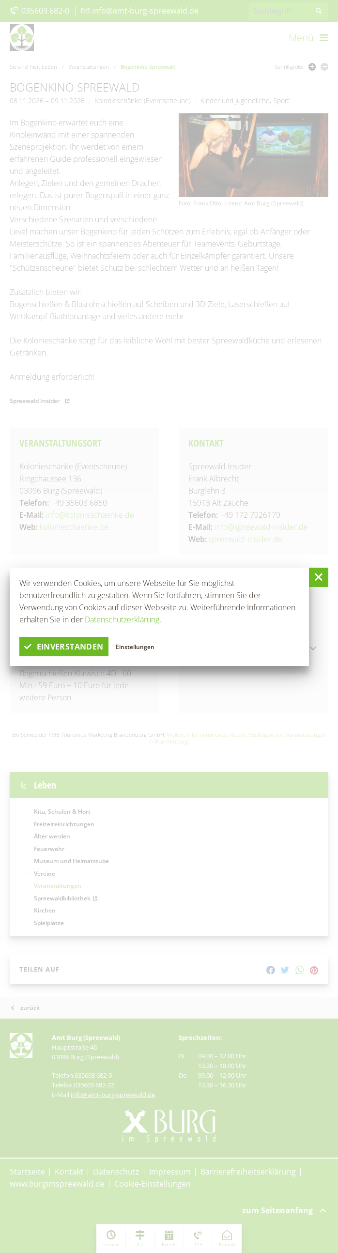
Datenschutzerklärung (122, 619)
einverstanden (64, 646)
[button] (318, 577)
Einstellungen (135, 646)
